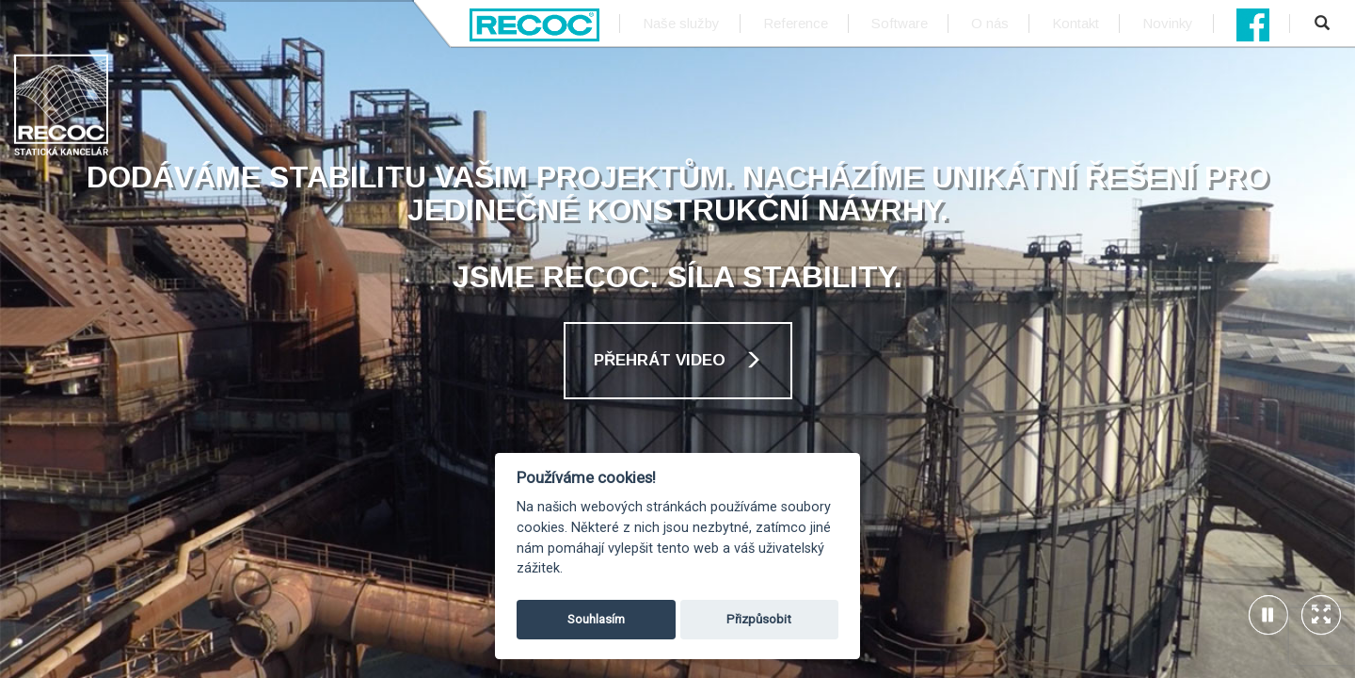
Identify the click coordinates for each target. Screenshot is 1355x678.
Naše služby (681, 23)
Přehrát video (678, 359)
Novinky (1167, 23)
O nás (990, 23)
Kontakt (1075, 23)
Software (899, 23)
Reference (795, 23)
